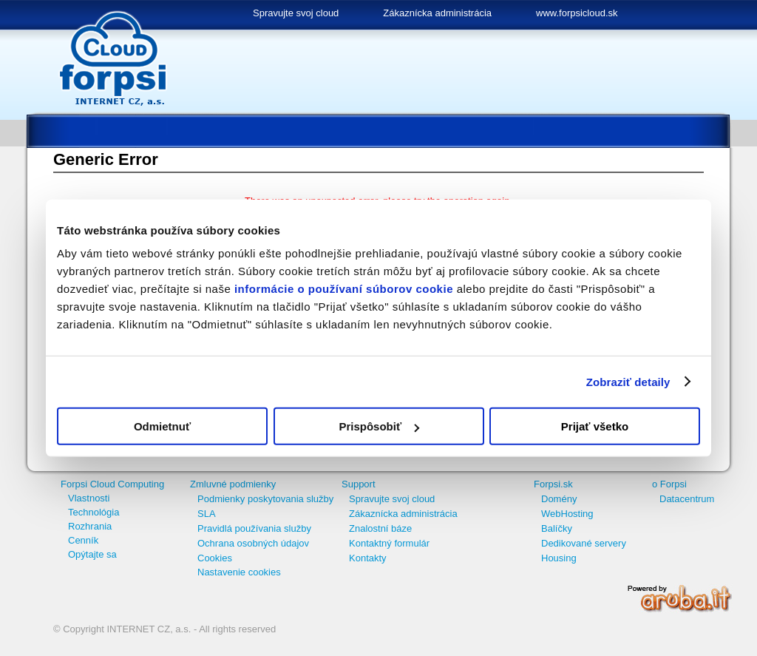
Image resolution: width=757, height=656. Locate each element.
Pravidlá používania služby (254, 528)
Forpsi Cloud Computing (112, 484)
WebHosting (567, 513)
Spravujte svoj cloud (296, 12)
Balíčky (556, 528)
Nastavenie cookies (239, 572)
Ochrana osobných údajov (253, 543)
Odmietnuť (162, 426)
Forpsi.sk (553, 484)
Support (359, 484)
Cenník (83, 540)
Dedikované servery (583, 543)
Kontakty (368, 558)
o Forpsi (669, 484)
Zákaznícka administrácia (437, 12)
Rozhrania (90, 526)
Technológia (93, 512)
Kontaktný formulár (389, 543)
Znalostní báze (380, 528)
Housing (559, 558)
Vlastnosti (88, 498)
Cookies (214, 558)
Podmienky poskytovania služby (265, 498)
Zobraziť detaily (628, 381)
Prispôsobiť (379, 426)
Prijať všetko (594, 426)
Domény (559, 498)
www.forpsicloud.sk (577, 12)
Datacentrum (686, 498)
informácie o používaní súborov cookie (343, 289)
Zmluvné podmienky (233, 484)
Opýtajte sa (92, 554)
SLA (206, 513)
